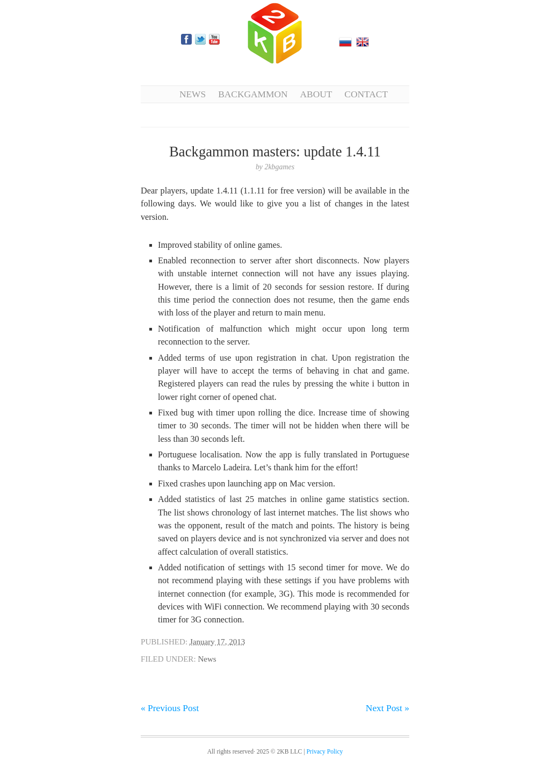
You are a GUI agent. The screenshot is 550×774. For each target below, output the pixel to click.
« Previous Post (170, 708)
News (192, 94)
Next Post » (387, 708)
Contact (366, 94)
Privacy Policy (324, 751)
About (316, 94)
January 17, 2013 (217, 641)
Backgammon (252, 94)
